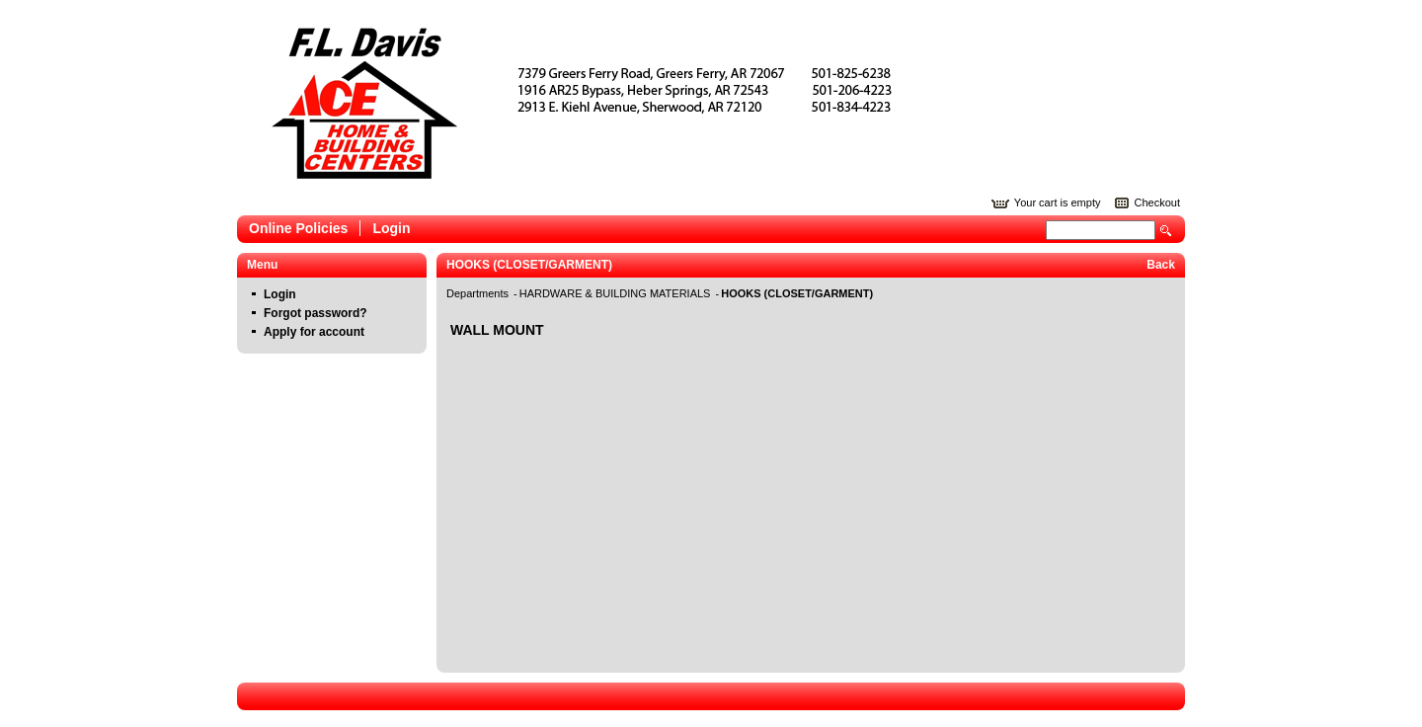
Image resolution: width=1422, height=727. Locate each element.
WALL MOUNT (497, 330)
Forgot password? (315, 313)
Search (1166, 230)
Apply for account (314, 332)
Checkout (1157, 202)
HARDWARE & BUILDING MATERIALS (616, 293)
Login (391, 228)
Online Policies (298, 228)
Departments (479, 293)
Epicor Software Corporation (610, 102)
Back (1160, 265)
